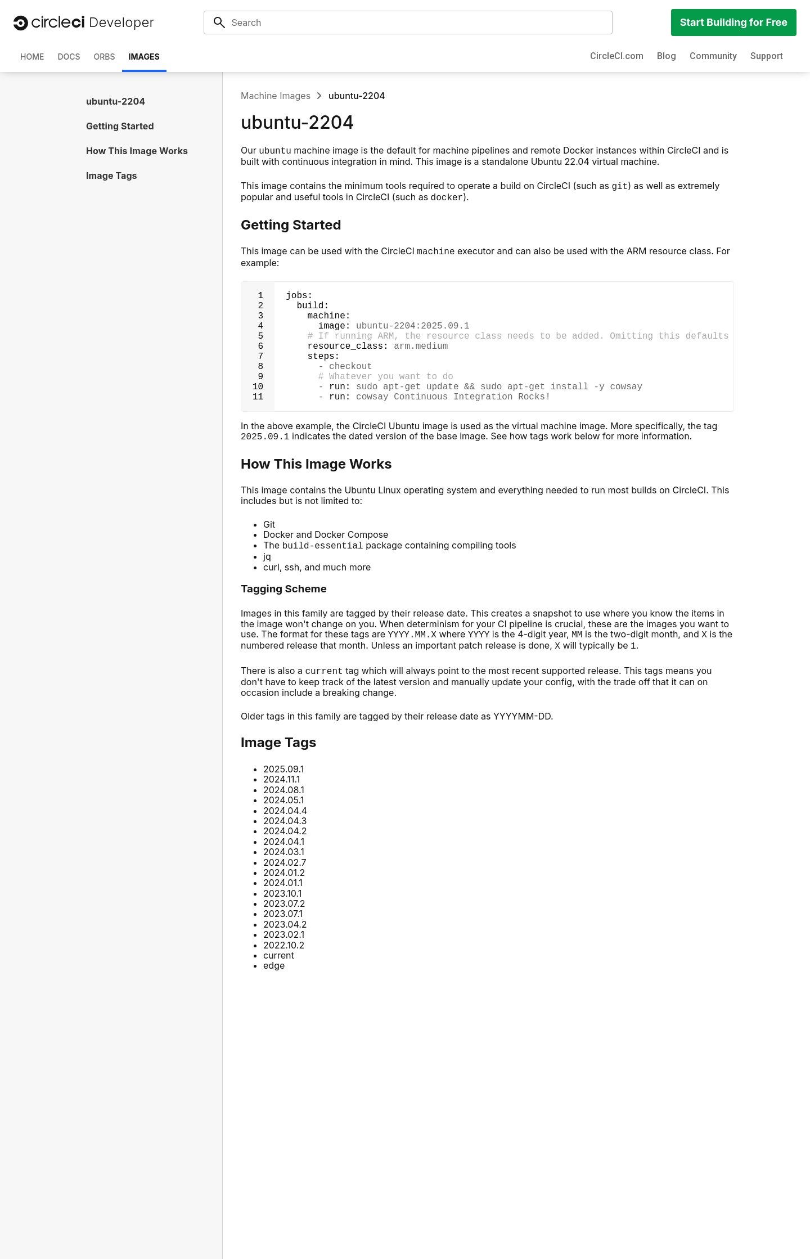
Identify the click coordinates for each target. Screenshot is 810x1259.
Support (766, 56)
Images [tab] (144, 56)
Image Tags (111, 175)
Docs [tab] (68, 56)
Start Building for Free (734, 22)
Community (713, 56)
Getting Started (120, 126)
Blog (666, 56)
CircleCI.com (617, 56)
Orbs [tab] (104, 56)
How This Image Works (137, 150)
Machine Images (275, 95)
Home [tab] (32, 56)
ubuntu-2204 (115, 101)
